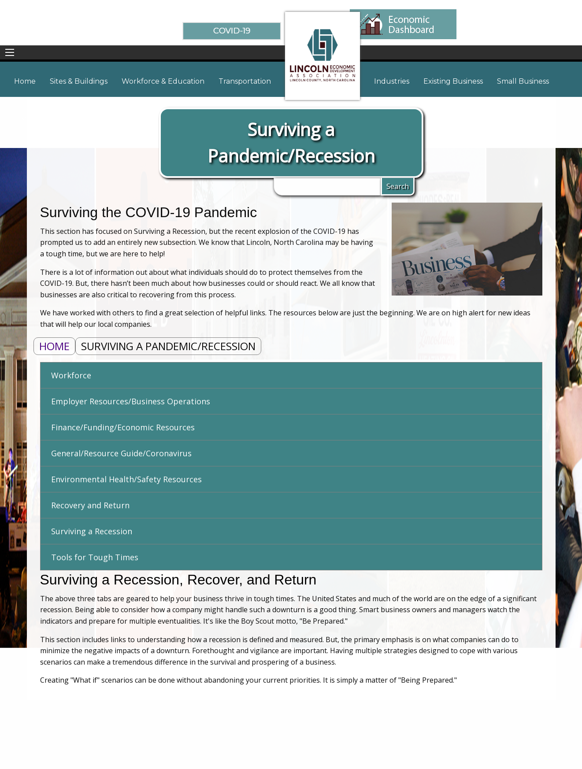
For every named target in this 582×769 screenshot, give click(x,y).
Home (54, 346)
